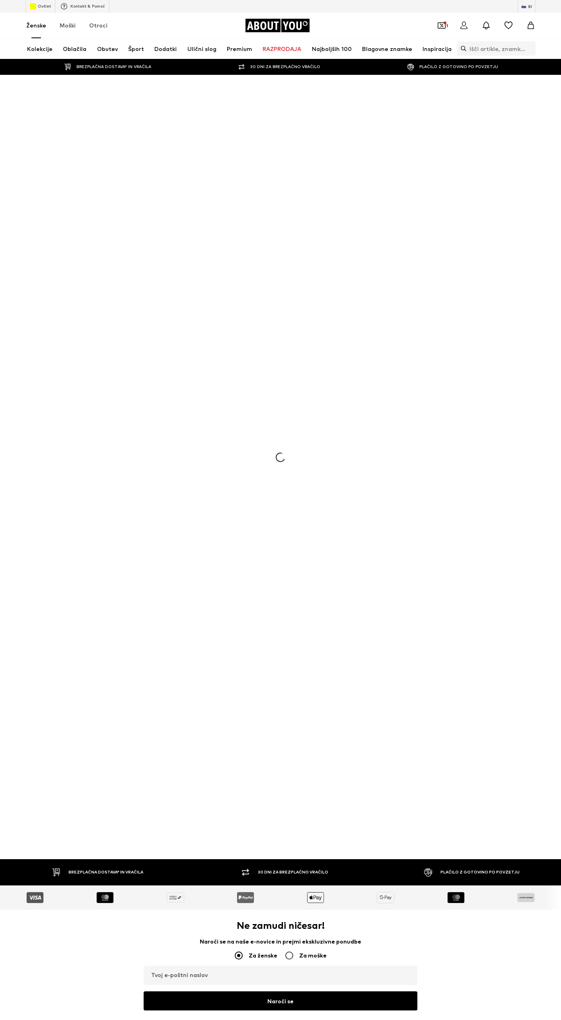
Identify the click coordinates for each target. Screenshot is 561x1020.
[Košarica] (531, 25)
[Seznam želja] (508, 25)
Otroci (98, 25)
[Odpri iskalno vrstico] (461, 48)
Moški (68, 25)
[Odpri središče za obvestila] (486, 25)
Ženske (36, 25)
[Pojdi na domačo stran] (277, 25)
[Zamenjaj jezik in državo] (526, 6)
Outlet (40, 6)
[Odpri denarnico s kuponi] (441, 25)
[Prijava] (464, 25)
